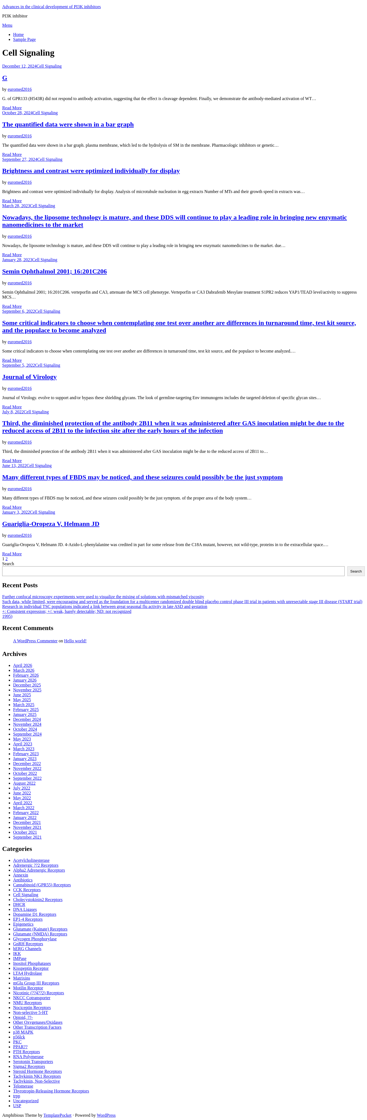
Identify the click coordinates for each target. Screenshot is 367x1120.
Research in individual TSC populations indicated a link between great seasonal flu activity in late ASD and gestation (104, 606)
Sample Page (24, 39)
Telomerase (23, 1086)
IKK (17, 953)
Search (8, 563)
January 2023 (25, 758)
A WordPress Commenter (35, 641)
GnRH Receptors (28, 943)
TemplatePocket (57, 1115)
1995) (7, 616)
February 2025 (26, 709)
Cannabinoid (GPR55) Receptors (42, 885)
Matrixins (21, 978)
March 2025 (23, 704)
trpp (16, 1096)
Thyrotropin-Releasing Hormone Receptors (51, 1091)
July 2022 (21, 788)
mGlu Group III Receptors (36, 983)
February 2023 (26, 753)
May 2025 (22, 699)
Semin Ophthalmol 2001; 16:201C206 (54, 271)
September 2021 (27, 837)
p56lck (19, 1037)
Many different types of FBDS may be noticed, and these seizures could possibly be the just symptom (142, 477)
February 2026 (26, 675)
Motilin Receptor (28, 988)
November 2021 (27, 827)
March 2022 (23, 807)
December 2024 (27, 719)
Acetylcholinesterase (31, 860)
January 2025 (25, 714)
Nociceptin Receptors (32, 1007)
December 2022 (27, 763)
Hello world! (75, 641)
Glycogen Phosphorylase (35, 939)
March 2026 (23, 670)
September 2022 (27, 778)
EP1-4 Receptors (28, 919)
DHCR (19, 904)
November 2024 (27, 724)
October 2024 (25, 729)
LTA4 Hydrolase (27, 973)
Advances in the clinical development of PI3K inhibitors (51, 6)
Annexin (20, 875)
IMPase (19, 958)
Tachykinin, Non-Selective (36, 1081)
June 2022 (22, 793)
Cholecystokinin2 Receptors (38, 899)
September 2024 (27, 734)
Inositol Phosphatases (32, 963)
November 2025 (27, 690)
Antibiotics (22, 880)
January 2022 (25, 817)
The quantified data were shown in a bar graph (68, 124)
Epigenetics (23, 924)
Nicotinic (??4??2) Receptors (38, 992)
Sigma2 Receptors (29, 1066)
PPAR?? (20, 1046)
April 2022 (22, 802)
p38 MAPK (23, 1032)
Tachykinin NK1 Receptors (37, 1076)
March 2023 (23, 748)
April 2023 (22, 744)
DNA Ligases (25, 909)
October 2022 (25, 773)
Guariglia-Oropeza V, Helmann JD (50, 523)
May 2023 (22, 739)
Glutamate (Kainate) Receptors (40, 929)
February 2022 (26, 812)
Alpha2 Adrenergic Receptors (39, 870)
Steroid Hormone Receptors (37, 1071)
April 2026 (22, 665)
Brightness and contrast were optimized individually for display (91, 170)
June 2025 (22, 695)
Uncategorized (26, 1100)
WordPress (106, 1115)
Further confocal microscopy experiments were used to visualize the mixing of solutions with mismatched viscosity (103, 596)
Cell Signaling (49, 66)
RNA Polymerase (28, 1056)
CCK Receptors (27, 889)
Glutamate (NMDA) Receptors (40, 934)
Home (18, 34)
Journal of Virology (29, 376)
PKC (17, 1042)
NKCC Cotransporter (31, 997)
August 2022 (24, 783)
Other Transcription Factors (37, 1027)
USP (17, 1105)
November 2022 (27, 768)
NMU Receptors (27, 1002)
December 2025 (27, 685)
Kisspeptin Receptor (31, 968)
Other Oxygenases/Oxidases (38, 1022)
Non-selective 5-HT (30, 1012)
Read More (12, 108)
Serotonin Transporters (33, 1061)
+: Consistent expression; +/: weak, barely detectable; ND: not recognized (66, 611)
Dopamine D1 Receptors (34, 914)
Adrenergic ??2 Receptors (35, 865)
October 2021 (25, 832)
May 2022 (22, 798)
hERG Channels (27, 948)
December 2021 (27, 822)
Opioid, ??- (23, 1017)
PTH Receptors (26, 1051)
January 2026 (25, 680)
